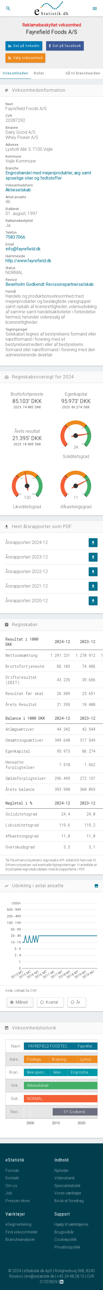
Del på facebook (65, 46)
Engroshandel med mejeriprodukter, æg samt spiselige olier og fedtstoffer (48, 175)
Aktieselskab (18, 189)
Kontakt (12, 1178)
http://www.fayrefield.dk (28, 260)
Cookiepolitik (65, 1239)
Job (8, 1193)
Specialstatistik (67, 1185)
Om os (11, 1185)
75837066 (15, 237)
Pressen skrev (17, 1201)
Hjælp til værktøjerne (71, 1224)
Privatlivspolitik (67, 1247)
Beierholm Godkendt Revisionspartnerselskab (49, 284)
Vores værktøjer (67, 1193)
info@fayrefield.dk (23, 249)
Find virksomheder (21, 1232)
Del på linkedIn (24, 46)
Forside (12, 1170)
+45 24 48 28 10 (70, 1276)
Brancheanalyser (20, 1239)
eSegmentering (18, 1224)
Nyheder (61, 1170)
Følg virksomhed (25, 58)
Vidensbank (64, 1178)
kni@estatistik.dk (40, 1276)
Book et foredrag (68, 1201)
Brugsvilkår (64, 1232)
